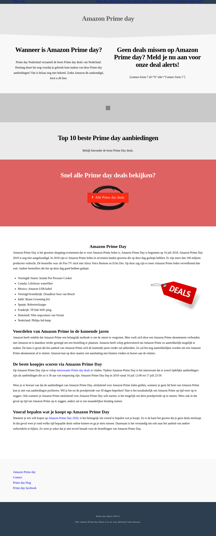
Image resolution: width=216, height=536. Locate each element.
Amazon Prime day (24, 472)
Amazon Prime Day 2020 (63, 418)
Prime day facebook (24, 488)
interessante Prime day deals (73, 370)
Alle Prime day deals (108, 197)
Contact (17, 477)
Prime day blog (22, 482)
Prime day (19, 1)
